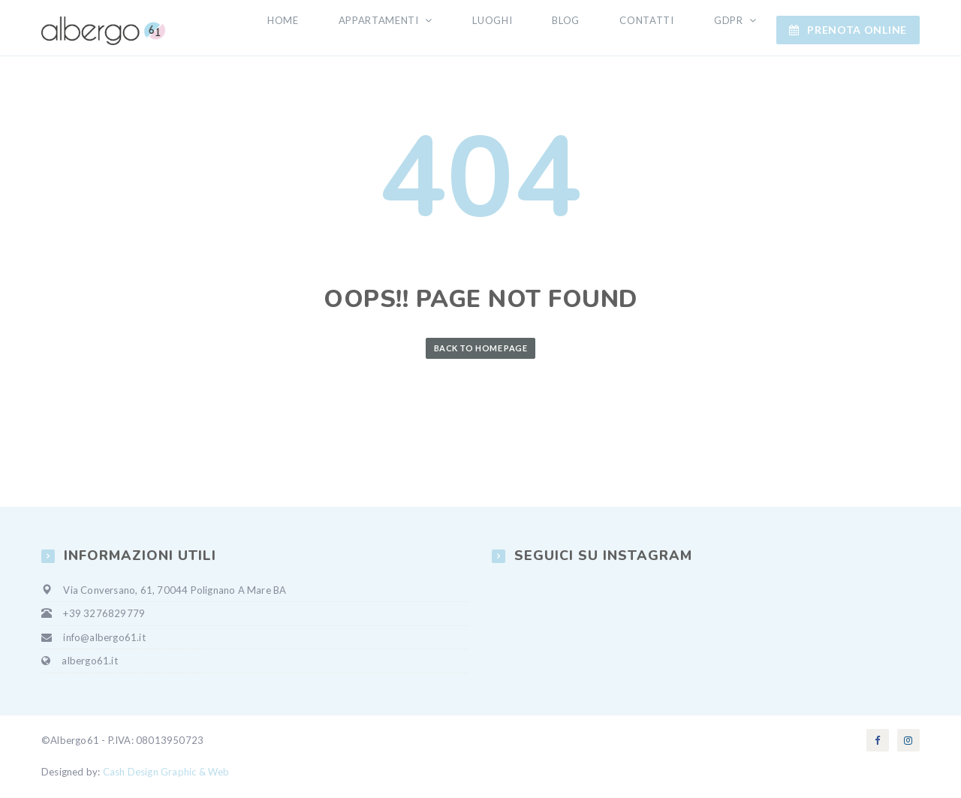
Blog (591, 29)
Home (338, 29)
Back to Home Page (480, 349)
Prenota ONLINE (848, 29)
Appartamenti (425, 29)
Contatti (661, 29)
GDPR (735, 29)
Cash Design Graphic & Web (166, 773)
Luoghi (527, 29)
